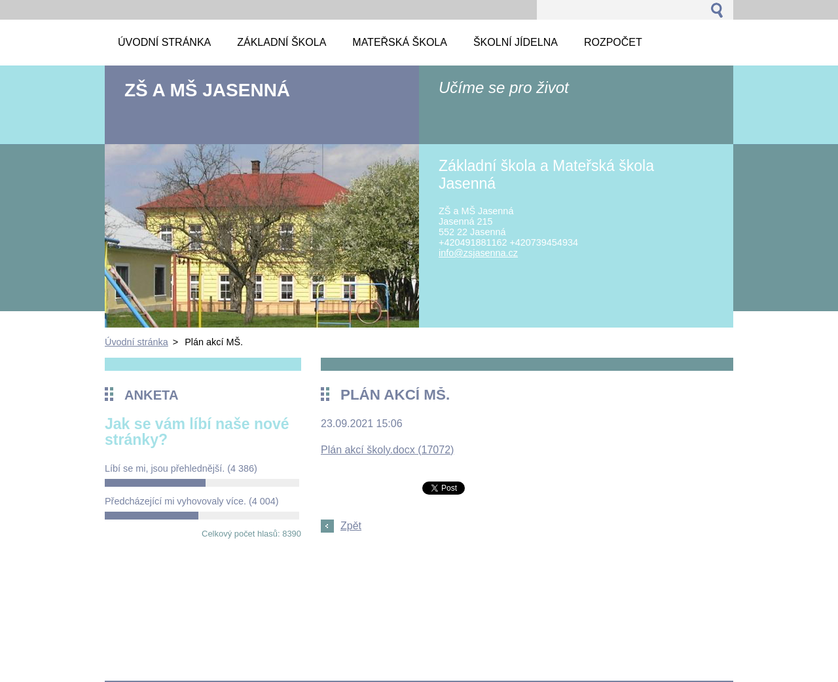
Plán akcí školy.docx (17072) (387, 449)
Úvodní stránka (136, 342)
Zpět (350, 525)
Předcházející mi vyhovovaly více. (192, 501)
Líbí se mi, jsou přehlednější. (181, 468)
